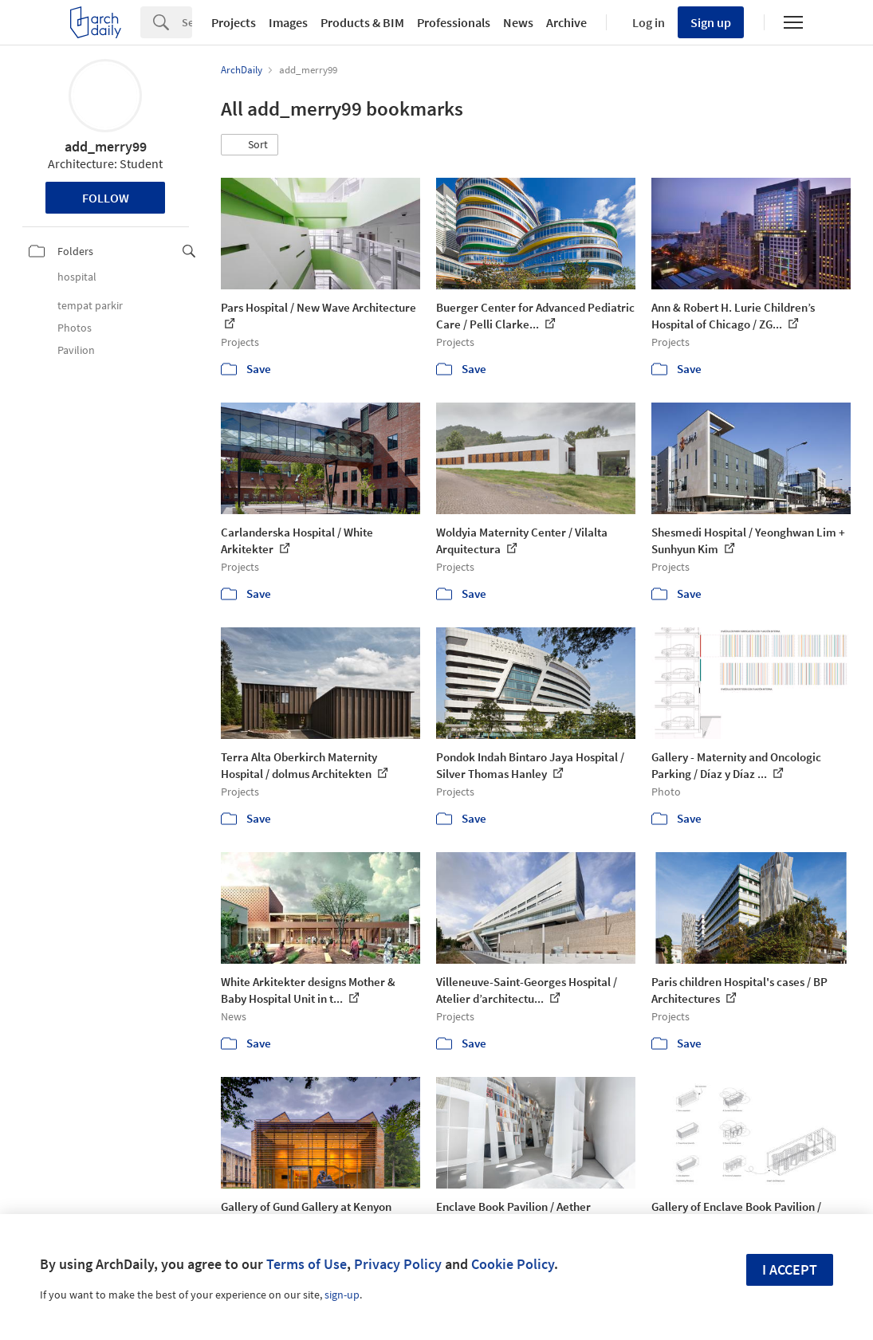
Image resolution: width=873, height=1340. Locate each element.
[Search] (187, 22)
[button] (249, 145)
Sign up (710, 22)
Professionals (453, 22)
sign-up (342, 1294)
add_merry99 (106, 146)
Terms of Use (306, 1264)
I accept (789, 1269)
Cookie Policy (512, 1264)
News (518, 22)
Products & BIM (362, 22)
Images (288, 22)
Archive (566, 22)
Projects (233, 22)
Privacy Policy (398, 1264)
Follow (105, 198)
